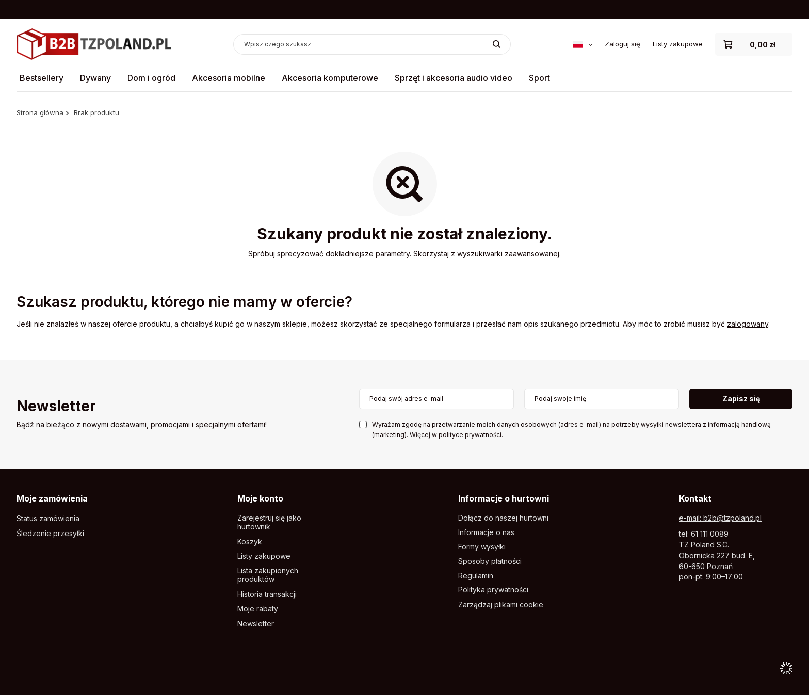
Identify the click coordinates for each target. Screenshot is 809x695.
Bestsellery (41, 78)
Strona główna (40, 112)
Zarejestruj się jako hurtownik (269, 522)
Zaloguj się (622, 44)
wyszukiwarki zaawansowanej (508, 253)
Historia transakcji (267, 594)
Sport (539, 78)
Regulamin (475, 576)
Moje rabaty (257, 609)
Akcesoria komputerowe (330, 78)
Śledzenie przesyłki (50, 533)
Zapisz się (741, 398)
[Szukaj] (496, 44)
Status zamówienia (48, 518)
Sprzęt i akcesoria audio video (453, 78)
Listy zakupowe (678, 44)
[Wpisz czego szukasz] (372, 44)
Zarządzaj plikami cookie (500, 604)
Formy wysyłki (482, 547)
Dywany (95, 78)
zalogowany (747, 323)
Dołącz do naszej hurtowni (503, 518)
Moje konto (260, 498)
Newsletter (56, 407)
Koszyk (249, 542)
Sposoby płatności (490, 561)
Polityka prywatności (493, 590)
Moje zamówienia (52, 498)
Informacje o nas (486, 532)
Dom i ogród (151, 78)
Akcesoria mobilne (228, 78)
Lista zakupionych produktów (267, 575)
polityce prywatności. (471, 435)
